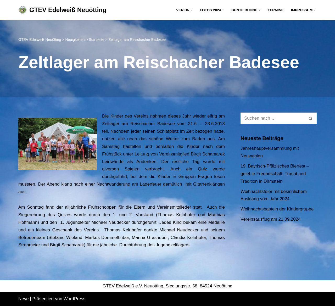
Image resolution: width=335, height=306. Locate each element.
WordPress (75, 298)
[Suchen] (273, 118)
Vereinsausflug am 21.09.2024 (271, 219)
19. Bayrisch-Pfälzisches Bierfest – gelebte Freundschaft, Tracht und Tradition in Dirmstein (275, 174)
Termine (276, 10)
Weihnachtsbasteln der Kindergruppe (277, 209)
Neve (23, 298)
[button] (192, 10)
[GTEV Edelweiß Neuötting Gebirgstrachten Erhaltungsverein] (62, 10)
